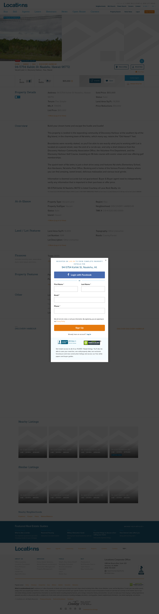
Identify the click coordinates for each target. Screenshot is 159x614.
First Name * (59, 284)
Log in (72, 261)
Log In (89, 334)
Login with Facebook (80, 274)
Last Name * (86, 284)
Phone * (57, 306)
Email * (57, 295)
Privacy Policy (60, 321)
